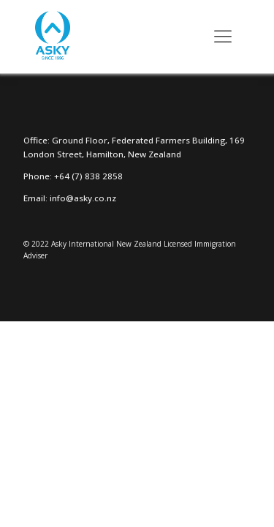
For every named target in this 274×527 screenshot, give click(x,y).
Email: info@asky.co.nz (69, 198)
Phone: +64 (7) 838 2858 (73, 176)
